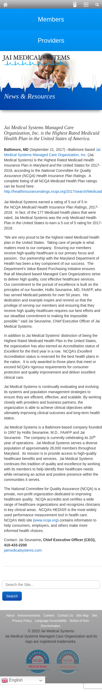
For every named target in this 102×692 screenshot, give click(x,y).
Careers (49, 615)
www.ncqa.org (45, 520)
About (10, 615)
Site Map (82, 615)
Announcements (29, 615)
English (12, 680)
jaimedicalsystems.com (23, 550)
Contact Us (65, 615)
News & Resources (29, 96)
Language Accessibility (50, 621)
